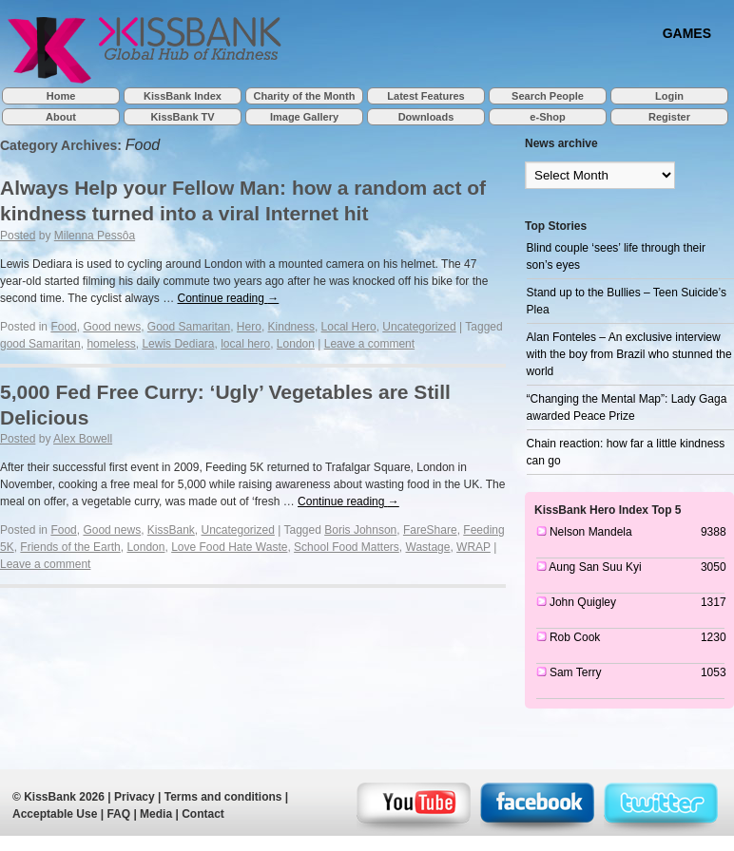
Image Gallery (304, 117)
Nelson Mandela (591, 532)
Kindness (291, 326)
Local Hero (349, 326)
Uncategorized (418, 326)
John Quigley (583, 602)
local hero (245, 343)
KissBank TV (182, 117)
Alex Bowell (82, 438)
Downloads (426, 117)
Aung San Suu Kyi (595, 567)
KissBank (171, 530)
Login (669, 96)
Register (669, 117)
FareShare (430, 530)
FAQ (118, 814)
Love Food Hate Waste (229, 547)
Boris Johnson (360, 530)
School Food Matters (346, 547)
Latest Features (425, 96)
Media (156, 814)
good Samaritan (40, 343)
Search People (548, 96)
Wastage (428, 547)
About (61, 117)
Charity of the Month (305, 96)
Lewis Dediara (178, 343)
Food (63, 326)
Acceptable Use (54, 814)
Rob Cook (575, 637)
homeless (111, 343)
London (296, 343)
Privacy (134, 797)
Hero (249, 326)
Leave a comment (369, 343)
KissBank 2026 (64, 797)
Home (61, 96)
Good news (112, 326)
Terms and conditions (223, 797)
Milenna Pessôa (94, 235)
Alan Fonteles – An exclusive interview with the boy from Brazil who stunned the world (629, 354)
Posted (17, 235)
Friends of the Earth (70, 547)
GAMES (687, 33)
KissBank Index (183, 96)
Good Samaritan (188, 326)
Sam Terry (575, 672)
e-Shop (547, 117)
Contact (203, 814)
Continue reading (229, 298)
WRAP (473, 547)
